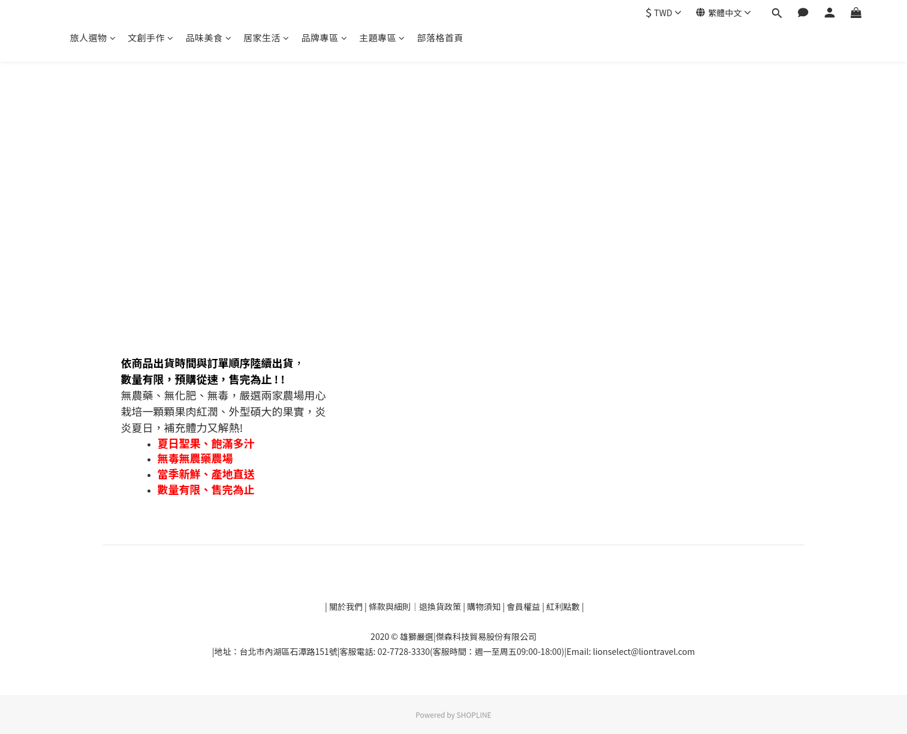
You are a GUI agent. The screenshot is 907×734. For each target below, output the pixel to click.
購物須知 (484, 606)
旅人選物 (93, 37)
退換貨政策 (441, 606)
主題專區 (382, 37)
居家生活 (266, 37)
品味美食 (209, 37)
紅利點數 (563, 606)
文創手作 (151, 37)
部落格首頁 (440, 37)
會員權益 (523, 606)
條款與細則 (390, 606)
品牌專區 (325, 37)
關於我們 (345, 606)
